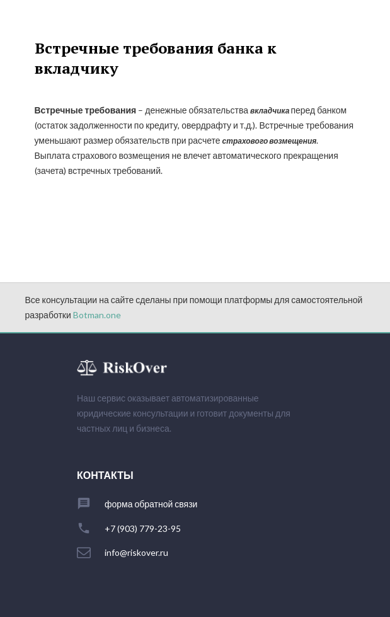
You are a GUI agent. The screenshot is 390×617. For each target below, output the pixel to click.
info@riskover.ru (136, 552)
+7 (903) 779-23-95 (143, 528)
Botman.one (97, 314)
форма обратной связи (151, 504)
